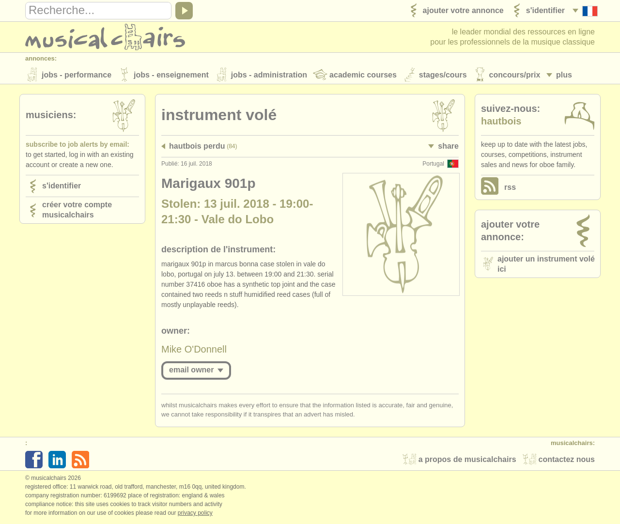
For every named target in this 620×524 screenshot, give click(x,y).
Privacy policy (195, 513)
